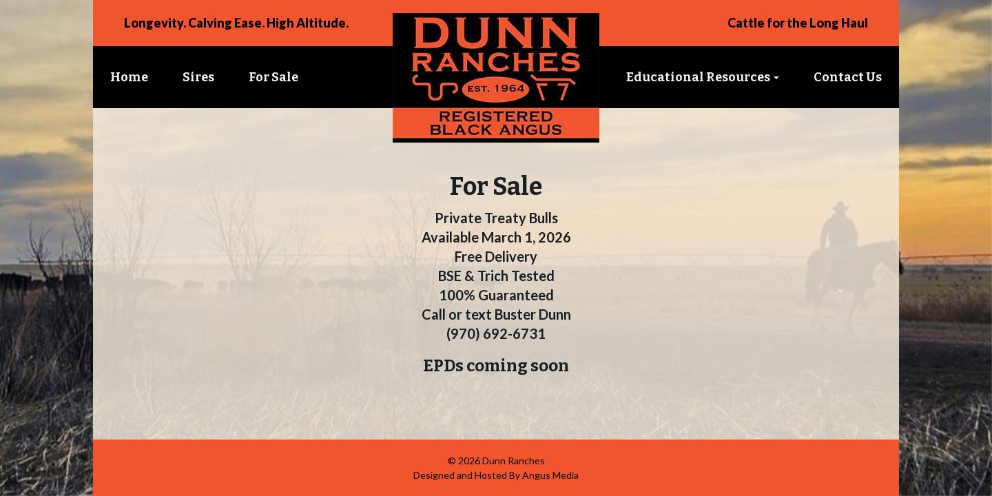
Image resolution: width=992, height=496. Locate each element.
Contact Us (848, 77)
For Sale (273, 77)
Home (129, 77)
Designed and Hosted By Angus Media (496, 475)
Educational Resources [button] (702, 77)
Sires (198, 77)
